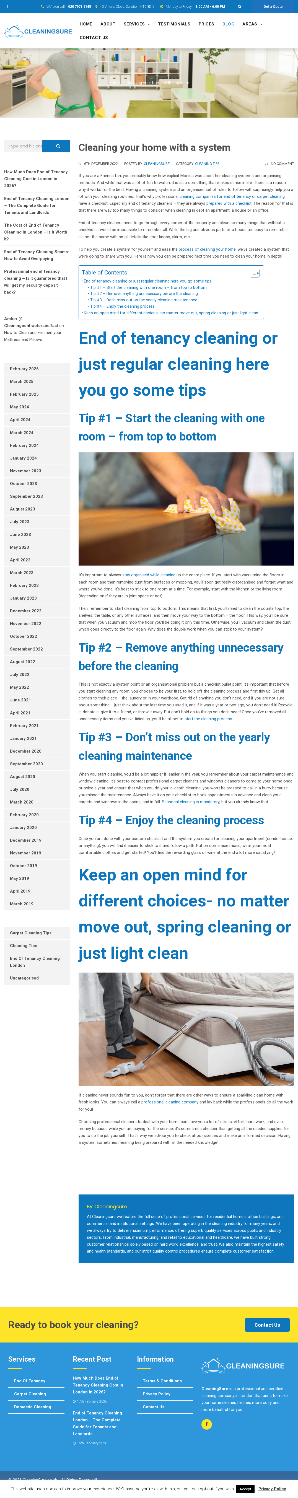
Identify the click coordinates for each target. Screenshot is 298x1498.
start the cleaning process (208, 718)
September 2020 (26, 763)
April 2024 (20, 419)
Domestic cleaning (32, 1406)
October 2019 (23, 865)
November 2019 (25, 853)
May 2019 (19, 878)
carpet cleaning (271, 196)
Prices (206, 24)
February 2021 (24, 725)
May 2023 (19, 547)
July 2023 (19, 521)
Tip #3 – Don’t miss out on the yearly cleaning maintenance (143, 300)
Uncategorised (24, 978)
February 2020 (24, 814)
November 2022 (25, 623)
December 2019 (26, 840)
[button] (239, 6)
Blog (228, 24)
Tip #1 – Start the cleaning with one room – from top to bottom (148, 287)
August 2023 (22, 509)
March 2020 (21, 802)
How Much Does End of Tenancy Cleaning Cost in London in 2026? (36, 178)
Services (137, 24)
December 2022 (26, 610)
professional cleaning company (169, 1102)
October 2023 (23, 483)
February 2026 (24, 368)
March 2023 (21, 572)
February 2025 (24, 394)
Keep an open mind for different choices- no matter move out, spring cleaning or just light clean (171, 312)
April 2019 (20, 891)
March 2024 (21, 432)
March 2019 (21, 903)
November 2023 (25, 470)
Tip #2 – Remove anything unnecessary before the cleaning (144, 293)
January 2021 (23, 738)
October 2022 (23, 636)
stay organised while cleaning (148, 574)
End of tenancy (29, 1380)
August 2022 (22, 661)
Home (86, 24)
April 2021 (20, 713)
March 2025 (21, 381)
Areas (252, 24)
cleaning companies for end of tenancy (215, 196)
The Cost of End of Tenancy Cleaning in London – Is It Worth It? (35, 232)
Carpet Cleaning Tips (30, 933)
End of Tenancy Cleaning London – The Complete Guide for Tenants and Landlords (36, 205)
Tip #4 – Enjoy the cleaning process (122, 306)
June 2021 (20, 700)
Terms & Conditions (162, 1380)
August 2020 (22, 776)
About (108, 24)
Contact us (94, 37)
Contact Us (267, 1325)
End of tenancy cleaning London (35, 962)
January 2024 (23, 458)
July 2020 (19, 789)
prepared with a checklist (229, 203)
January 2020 (23, 827)
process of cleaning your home (207, 249)
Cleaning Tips (207, 164)
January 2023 (23, 598)
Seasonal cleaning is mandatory (190, 801)
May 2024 (19, 407)
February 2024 (24, 445)
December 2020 (26, 751)
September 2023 (26, 496)
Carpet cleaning (30, 1393)
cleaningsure (157, 164)
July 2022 (19, 674)
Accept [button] (245, 1489)
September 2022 (26, 649)
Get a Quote (273, 6)
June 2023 (20, 534)
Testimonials (174, 24)
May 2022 (19, 687)
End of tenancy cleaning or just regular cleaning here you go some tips (148, 281)
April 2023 (20, 560)
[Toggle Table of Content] (252, 273)
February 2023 (24, 585)
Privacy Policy (156, 1393)
